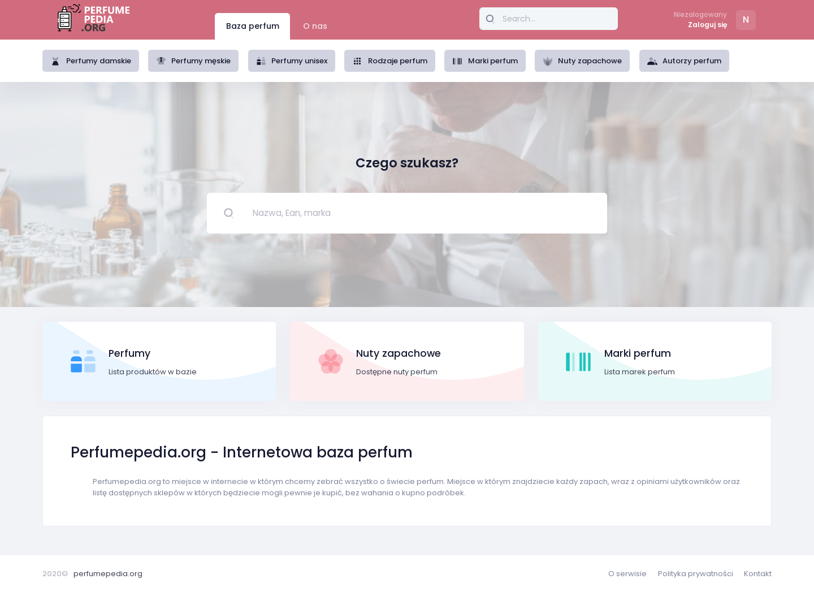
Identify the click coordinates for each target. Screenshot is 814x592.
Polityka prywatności (695, 573)
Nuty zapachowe (582, 60)
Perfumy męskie (193, 60)
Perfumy (129, 353)
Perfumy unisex (292, 60)
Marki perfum (485, 60)
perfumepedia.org (107, 573)
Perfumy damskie (90, 60)
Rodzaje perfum (389, 60)
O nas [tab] (315, 26)
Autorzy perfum (684, 60)
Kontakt (758, 573)
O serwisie (627, 573)
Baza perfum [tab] (252, 26)
